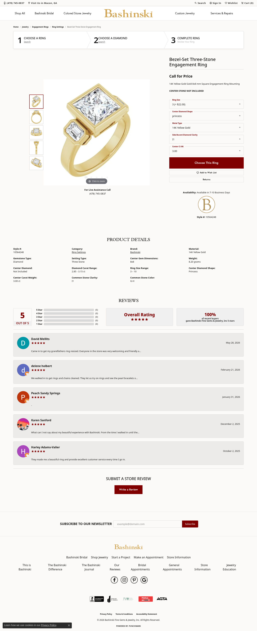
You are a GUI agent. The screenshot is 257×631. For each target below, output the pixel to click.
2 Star (39, 320)
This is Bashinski (25, 567)
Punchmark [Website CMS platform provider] (135, 626)
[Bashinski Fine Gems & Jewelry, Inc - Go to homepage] (128, 546)
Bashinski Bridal (44, 13)
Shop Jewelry (99, 557)
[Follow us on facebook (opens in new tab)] (114, 579)
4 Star (39, 313)
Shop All (20, 13)
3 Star (39, 316)
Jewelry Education (229, 567)
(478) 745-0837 (97, 193)
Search (27, 42)
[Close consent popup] (69, 625)
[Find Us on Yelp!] (145, 599)
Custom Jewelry (185, 13)
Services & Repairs (222, 13)
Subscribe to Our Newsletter (86, 524)
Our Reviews (115, 567)
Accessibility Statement (146, 614)
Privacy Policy (106, 614)
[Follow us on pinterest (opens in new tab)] (134, 579)
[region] (96, 132)
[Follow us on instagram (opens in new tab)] (124, 579)
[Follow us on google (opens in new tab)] (144, 579)
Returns (206, 179)
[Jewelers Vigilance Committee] (128, 599)
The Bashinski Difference (57, 567)
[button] (200, 3)
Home (16, 27)
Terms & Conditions (124, 614)
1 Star (39, 323)
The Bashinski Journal (91, 567)
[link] (14, 3)
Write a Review (128, 489)
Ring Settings (58, 27)
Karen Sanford (41, 420)
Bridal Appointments (140, 567)
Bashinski (135, 252)
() (96, 309)
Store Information (179, 557)
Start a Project (120, 557)
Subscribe (190, 524)
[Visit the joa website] (112, 599)
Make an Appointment (148, 557)
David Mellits (40, 339)
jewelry (25, 27)
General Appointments (172, 567)
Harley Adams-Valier (45, 447)
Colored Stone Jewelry (77, 13)
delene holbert (41, 366)
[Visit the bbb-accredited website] (97, 599)
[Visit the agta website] (162, 599)
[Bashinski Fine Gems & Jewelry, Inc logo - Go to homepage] (128, 13)
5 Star (39, 309)
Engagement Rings (40, 27)
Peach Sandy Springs (45, 393)
